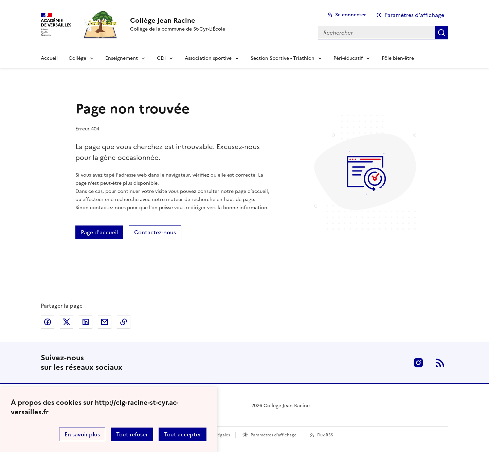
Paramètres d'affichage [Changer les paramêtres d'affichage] (414, 15)
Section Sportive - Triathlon (282, 58)
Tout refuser (132, 434)
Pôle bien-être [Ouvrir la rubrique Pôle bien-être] (398, 58)
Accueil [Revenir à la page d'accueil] (49, 58)
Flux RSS (325, 435)
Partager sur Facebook (47, 322)
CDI (161, 58)
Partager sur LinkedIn (85, 322)
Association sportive (208, 58)
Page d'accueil (99, 232)
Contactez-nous (155, 232)
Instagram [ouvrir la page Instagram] (418, 363)
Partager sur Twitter (66, 322)
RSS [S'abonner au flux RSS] (440, 363)
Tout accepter (182, 434)
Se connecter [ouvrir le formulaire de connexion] (350, 14)
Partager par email (104, 322)
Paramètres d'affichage (273, 435)
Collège (77, 58)
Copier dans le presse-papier (123, 322)
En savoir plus (82, 434)
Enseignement (121, 58)
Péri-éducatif (348, 58)
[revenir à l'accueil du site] (177, 20)
